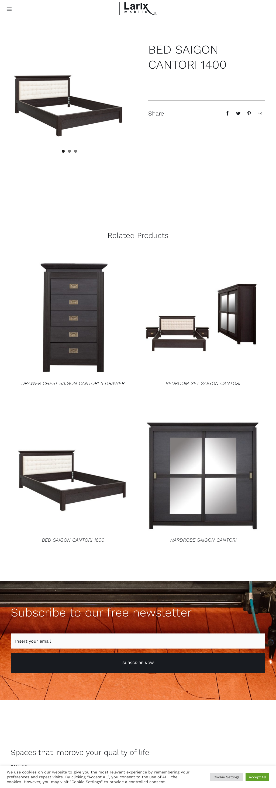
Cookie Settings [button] (226, 777)
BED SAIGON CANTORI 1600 (73, 539)
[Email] (259, 113)
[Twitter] (238, 113)
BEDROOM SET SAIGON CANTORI (202, 383)
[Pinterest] (249, 113)
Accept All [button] (257, 777)
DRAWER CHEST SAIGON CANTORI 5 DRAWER (73, 383)
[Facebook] (227, 113)
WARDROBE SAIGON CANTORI (203, 539)
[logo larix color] (138, 4)
